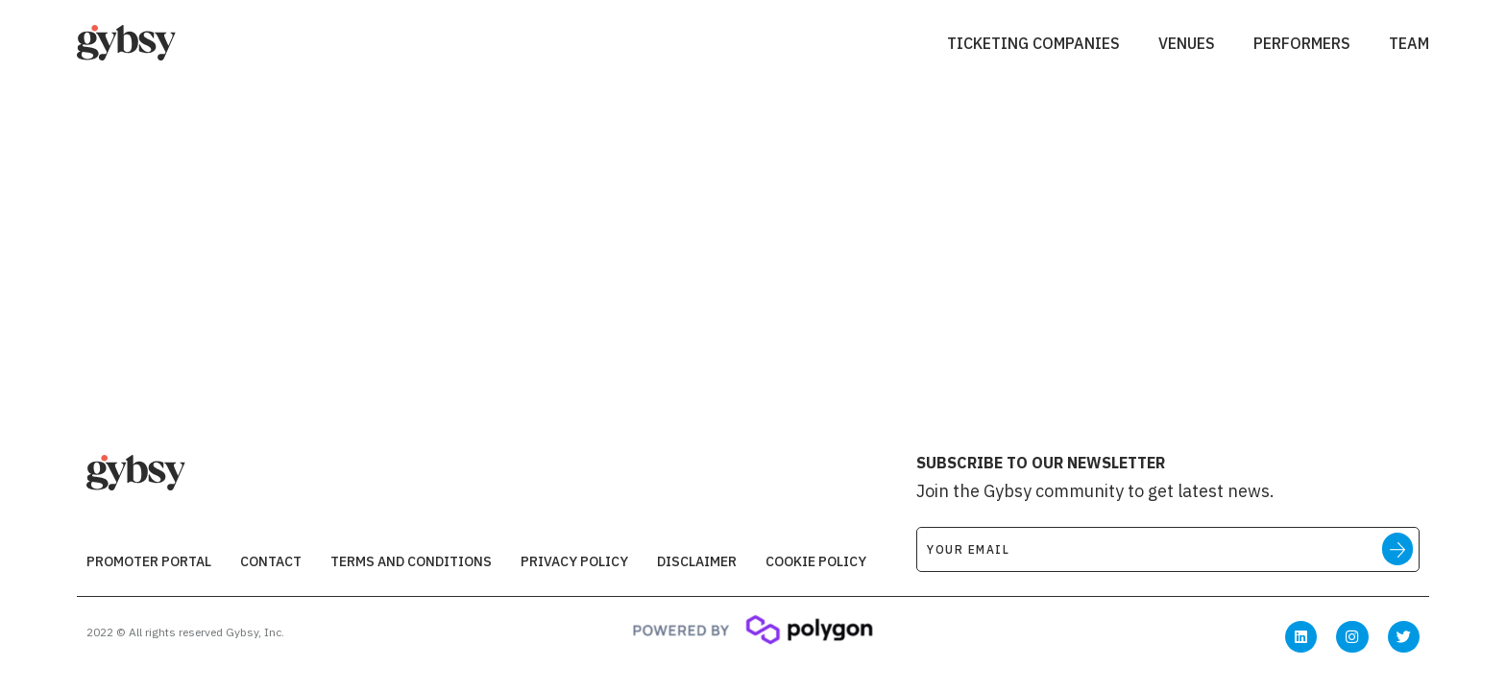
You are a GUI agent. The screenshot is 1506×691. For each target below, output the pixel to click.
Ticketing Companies (1033, 43)
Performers (1301, 43)
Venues (1186, 43)
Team (1409, 43)
